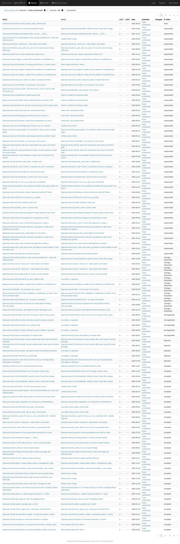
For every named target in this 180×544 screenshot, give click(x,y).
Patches (33, 3)
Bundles (44, 3)
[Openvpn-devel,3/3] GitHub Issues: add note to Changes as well (26, 484)
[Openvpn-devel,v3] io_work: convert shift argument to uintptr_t (26, 223)
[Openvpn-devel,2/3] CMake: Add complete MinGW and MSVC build (28, 100)
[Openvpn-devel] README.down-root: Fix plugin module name (26, 371)
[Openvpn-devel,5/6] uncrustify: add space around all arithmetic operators (30, 351)
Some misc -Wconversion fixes (72, 110)
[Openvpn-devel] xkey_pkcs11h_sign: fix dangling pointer (24, 499)
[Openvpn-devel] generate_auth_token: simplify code (22, 162)
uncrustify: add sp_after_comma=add (74, 407)
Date (133, 19)
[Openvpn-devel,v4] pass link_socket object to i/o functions (24, 233)
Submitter (146, 19)
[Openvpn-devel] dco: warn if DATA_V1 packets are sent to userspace (28, 167)
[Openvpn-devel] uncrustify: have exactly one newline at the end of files (29, 397)
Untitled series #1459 (69, 386)
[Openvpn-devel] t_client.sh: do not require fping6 (21, 448)
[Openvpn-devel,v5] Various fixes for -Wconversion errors (24, 172)
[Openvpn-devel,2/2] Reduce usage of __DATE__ (21, 438)
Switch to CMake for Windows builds (74, 95)
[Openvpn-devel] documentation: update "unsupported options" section (29, 514)
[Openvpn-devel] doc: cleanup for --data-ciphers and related (25, 44)
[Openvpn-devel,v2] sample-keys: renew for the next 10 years (25, 177)
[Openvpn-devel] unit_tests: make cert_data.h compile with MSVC (27, 80)
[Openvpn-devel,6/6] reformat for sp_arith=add (20, 356)
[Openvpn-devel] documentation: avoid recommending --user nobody (28, 468)
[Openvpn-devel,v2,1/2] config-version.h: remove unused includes (27, 443)
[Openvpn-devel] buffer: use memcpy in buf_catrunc (80, 90)
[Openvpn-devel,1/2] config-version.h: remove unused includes (26, 274)
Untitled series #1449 (69, 39)
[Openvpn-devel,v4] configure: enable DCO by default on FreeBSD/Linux (29, 75)
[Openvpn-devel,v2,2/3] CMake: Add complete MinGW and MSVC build (29, 136)
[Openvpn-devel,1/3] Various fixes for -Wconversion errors (24, 110)
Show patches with (11, 10)
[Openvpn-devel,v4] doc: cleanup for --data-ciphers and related (26, 422)
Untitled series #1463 (69, 392)
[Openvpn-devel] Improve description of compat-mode (22, 335)
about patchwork (107, 541)
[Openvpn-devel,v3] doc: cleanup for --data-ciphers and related (26, 269)
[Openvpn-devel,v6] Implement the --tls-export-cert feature (24, 300)
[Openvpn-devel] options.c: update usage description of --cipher (26, 494)
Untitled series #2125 (69, 126)
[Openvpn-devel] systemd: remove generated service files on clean (27, 432)
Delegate (158, 19)
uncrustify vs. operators (69, 279)
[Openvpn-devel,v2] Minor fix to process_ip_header (21, 197)
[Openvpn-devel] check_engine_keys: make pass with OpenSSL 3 (27, 509)
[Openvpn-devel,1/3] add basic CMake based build (21, 95)
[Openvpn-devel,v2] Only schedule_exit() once (20, 202)
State (168, 19)
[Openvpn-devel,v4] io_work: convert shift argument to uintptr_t (26, 243)
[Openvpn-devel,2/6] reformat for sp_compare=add (21, 325)
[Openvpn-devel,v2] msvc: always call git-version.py (22, 458)
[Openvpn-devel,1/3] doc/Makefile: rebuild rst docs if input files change (87, 29)
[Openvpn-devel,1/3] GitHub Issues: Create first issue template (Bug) (28, 473)
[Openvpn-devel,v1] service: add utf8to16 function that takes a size (27, 310)
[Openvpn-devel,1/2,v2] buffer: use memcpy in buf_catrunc (24, 85)
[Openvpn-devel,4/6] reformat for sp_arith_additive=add (23, 279)
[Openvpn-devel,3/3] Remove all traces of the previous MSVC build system (30, 105)
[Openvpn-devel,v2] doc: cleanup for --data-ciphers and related (26, 264)
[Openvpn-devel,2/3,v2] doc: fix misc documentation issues (24, 386)
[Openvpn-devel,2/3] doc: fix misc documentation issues (23, 29)
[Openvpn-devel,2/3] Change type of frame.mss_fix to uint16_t (25, 116)
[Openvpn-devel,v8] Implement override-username (21, 254)
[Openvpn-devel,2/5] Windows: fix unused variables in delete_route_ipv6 (29, 530)
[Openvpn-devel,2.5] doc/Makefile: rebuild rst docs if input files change (28, 381)
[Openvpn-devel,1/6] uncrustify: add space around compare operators (28, 320)
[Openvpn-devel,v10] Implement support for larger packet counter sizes (29, 213)
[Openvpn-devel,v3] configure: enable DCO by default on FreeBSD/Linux (29, 284)
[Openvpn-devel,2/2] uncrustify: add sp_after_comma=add (24, 412)
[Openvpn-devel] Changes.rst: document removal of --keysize (25, 519)
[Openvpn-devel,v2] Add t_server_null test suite (20, 208)
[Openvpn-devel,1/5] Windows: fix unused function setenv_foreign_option (30, 524)
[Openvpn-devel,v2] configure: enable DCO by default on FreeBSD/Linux (29, 69)
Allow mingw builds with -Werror (73, 64)
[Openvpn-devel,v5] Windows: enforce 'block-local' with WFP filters (27, 192)
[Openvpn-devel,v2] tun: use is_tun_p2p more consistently (24, 182)
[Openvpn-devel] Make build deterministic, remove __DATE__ (25, 34)
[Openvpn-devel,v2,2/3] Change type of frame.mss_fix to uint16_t (27, 126)
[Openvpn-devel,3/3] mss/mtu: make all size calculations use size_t (27, 121)
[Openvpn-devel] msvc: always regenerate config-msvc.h (24, 54)
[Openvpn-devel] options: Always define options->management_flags (28, 463)
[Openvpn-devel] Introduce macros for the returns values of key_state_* (29, 315)
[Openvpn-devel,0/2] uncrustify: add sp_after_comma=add (24, 23)
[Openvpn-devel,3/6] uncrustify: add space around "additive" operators (28, 330)
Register (162, 3)
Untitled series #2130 (69, 136)
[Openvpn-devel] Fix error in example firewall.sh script (22, 366)
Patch (5, 19)
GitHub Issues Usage (69, 473)
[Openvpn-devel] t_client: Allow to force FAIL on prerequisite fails (26, 427)
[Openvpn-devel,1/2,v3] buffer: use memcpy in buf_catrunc (24, 141)
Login (154, 3)
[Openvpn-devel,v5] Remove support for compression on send (25, 218)
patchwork (70, 541)
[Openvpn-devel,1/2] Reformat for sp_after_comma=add (23, 407)
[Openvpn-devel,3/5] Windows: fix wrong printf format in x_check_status (29, 64)
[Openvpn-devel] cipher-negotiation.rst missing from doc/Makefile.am (28, 402)
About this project (59, 3)
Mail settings (173, 3)
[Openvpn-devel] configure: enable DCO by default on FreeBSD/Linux (28, 59)
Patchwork (7, 3)
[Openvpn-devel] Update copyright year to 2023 (20, 504)
